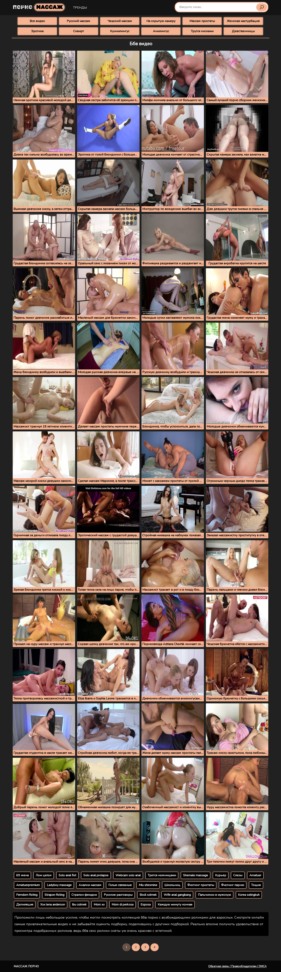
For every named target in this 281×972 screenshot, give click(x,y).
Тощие (256, 885)
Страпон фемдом (84, 895)
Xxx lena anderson (52, 904)
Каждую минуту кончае (175, 904)
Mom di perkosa (122, 904)
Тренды (80, 7)
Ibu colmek (79, 904)
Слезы (237, 875)
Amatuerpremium (28, 885)
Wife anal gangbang (177, 895)
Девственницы (243, 31)
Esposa (145, 904)
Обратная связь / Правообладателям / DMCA (237, 966)
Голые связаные (120, 885)
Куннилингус (119, 31)
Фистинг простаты (200, 885)
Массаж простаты (202, 21)
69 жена (22, 875)
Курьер (220, 875)
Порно (39, 7)
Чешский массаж (120, 21)
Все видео (37, 21)
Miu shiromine (148, 885)
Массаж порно (26, 966)
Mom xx (99, 904)
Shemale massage (195, 875)
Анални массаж (90, 885)
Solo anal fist (67, 875)
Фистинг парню (232, 885)
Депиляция (24, 904)
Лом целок (44, 875)
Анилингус (161, 31)
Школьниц (172, 885)
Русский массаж (78, 21)
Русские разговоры (118, 895)
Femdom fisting (26, 895)
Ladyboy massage (59, 885)
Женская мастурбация (243, 21)
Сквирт (78, 31)
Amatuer (255, 875)
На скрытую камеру (160, 21)
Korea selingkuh (249, 895)
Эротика (37, 31)
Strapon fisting (54, 895)
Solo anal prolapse (95, 875)
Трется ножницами (162, 875)
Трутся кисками (202, 31)
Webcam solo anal (128, 875)
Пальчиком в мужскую (214, 895)
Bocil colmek (148, 895)
